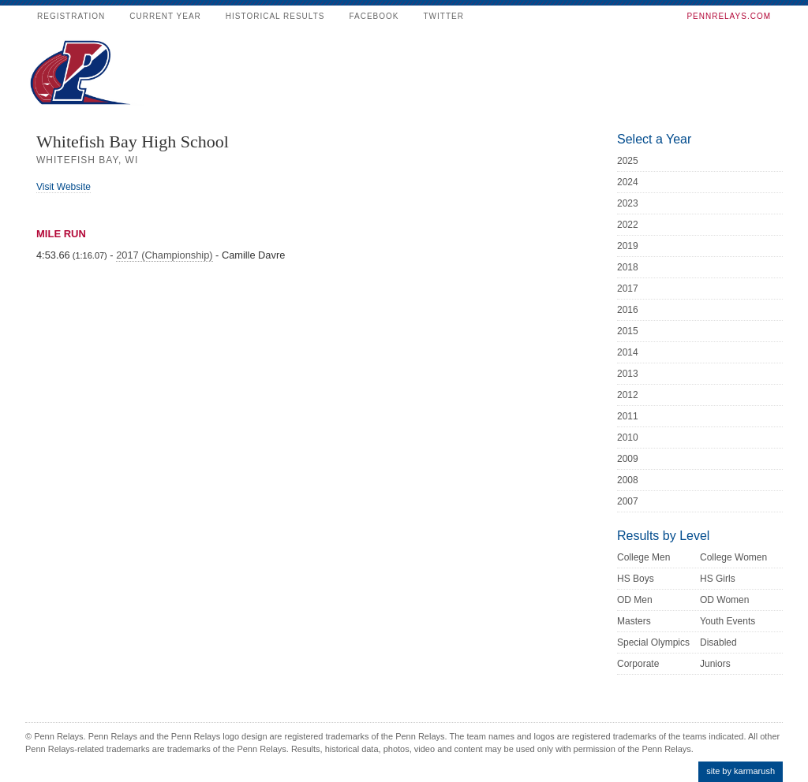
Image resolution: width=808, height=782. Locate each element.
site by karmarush (740, 771)
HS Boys (635, 578)
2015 (627, 331)
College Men (643, 557)
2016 (627, 309)
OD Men (635, 599)
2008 (627, 480)
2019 (627, 245)
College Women (733, 557)
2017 (627, 288)
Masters (634, 621)
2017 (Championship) (164, 255)
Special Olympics (653, 642)
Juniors (715, 663)
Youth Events (727, 621)
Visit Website (63, 186)
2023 (627, 203)
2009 (627, 458)
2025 (627, 160)
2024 (627, 182)
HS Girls (717, 578)
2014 (627, 352)
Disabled (718, 642)
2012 (627, 394)
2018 (627, 267)
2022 (627, 224)
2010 (627, 437)
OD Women (724, 599)
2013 (627, 373)
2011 (627, 416)
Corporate (638, 663)
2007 (627, 501)
